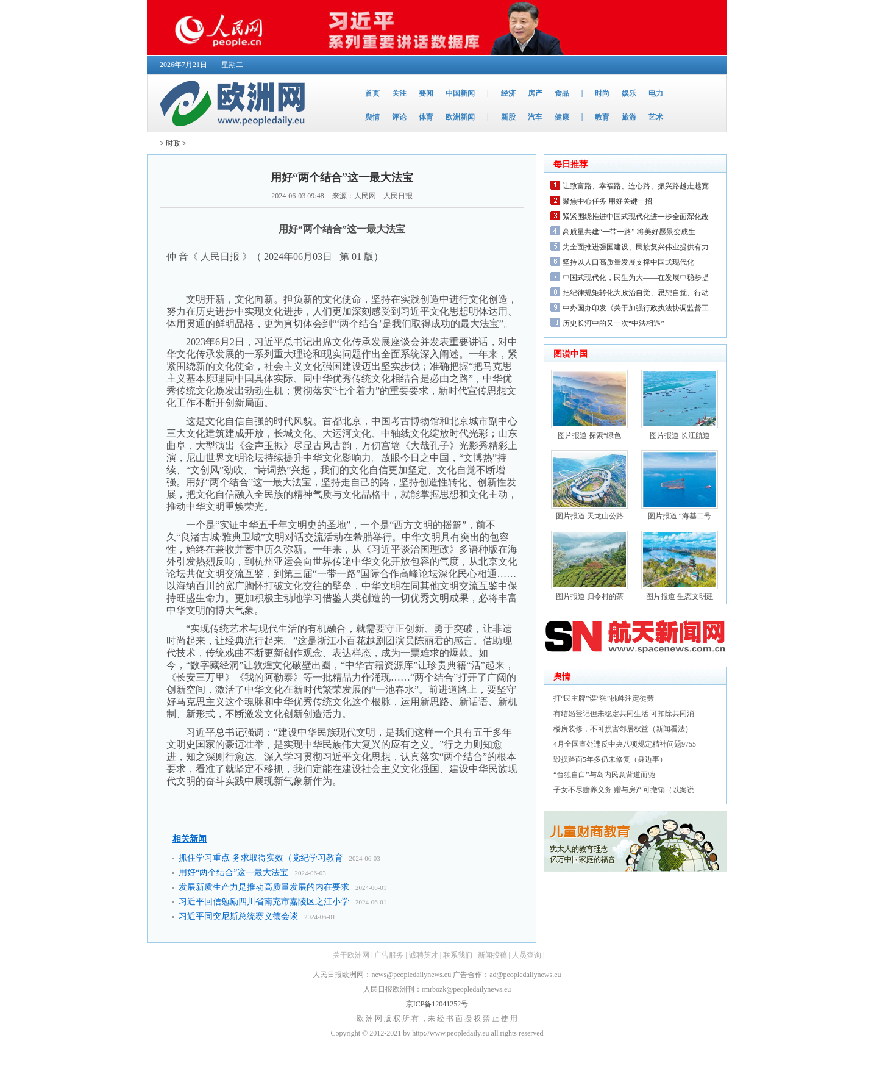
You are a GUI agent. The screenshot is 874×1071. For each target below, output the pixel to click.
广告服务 (388, 955)
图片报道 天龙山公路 (590, 516)
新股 (508, 117)
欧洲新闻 (460, 117)
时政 (173, 143)
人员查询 (526, 955)
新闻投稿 (492, 955)
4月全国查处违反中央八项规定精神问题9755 (624, 744)
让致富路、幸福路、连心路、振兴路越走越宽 (636, 186)
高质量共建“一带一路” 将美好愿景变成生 (629, 231)
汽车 (535, 117)
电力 (655, 93)
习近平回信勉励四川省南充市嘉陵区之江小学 (264, 901)
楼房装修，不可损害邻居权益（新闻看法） (622, 729)
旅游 (629, 117)
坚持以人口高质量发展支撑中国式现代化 (628, 262)
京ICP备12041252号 (437, 1004)
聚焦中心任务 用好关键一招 (607, 201)
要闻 (426, 93)
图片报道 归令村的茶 (590, 596)
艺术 (655, 117)
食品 (562, 93)
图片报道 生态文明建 (680, 596)
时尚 (602, 93)
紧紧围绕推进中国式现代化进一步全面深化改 (636, 216)
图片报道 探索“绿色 (589, 435)
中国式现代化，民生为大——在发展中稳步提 (636, 277)
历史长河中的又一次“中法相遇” (613, 323)
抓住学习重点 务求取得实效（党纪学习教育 (261, 857)
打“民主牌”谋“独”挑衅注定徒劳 (603, 698)
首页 (372, 93)
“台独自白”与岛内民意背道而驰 (604, 774)
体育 (426, 117)
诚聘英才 (423, 955)
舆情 (372, 117)
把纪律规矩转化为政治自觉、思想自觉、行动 (636, 292)
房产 (535, 93)
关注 (399, 93)
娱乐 (629, 93)
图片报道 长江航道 (680, 435)
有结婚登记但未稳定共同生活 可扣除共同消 (623, 713)
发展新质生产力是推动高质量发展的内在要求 (264, 887)
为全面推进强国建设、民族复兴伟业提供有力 (636, 247)
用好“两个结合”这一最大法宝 (233, 872)
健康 (562, 117)
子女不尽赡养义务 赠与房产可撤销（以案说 (623, 790)
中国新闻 (460, 93)
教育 (602, 117)
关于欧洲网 (351, 955)
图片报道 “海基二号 (679, 516)
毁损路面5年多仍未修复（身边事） (610, 759)
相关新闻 (189, 839)
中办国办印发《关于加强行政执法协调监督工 (636, 308)
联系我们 (457, 955)
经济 (508, 93)
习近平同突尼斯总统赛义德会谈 (238, 916)
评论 (399, 117)
